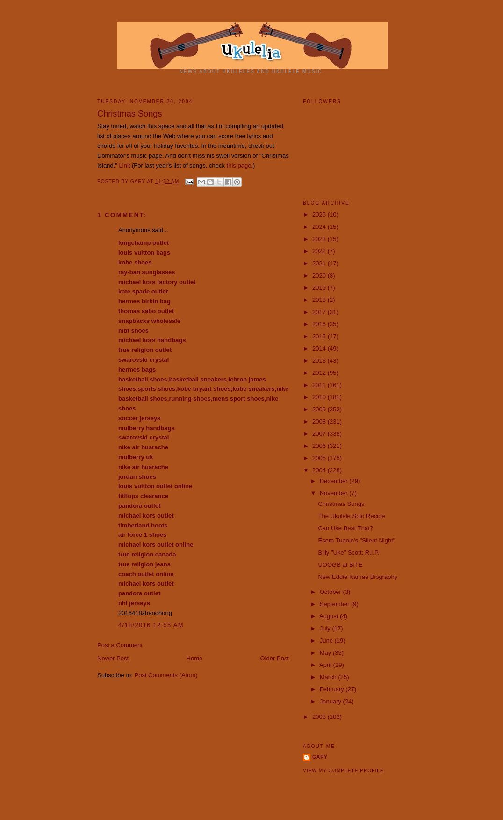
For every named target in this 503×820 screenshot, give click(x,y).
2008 (320, 421)
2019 (320, 287)
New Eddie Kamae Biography (357, 576)
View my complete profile (343, 770)
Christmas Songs (341, 503)
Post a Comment (120, 645)
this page (239, 165)
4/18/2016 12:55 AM (151, 625)
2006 (320, 445)
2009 (320, 409)
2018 (320, 299)
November (335, 493)
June (327, 640)
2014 (320, 348)
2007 (320, 433)
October (331, 591)
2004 (320, 470)
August (329, 616)
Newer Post (113, 658)
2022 (320, 251)
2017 (320, 311)
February (333, 689)
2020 (320, 275)
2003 (320, 716)
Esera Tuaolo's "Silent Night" (356, 540)
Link (124, 165)
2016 (320, 324)
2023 (320, 238)
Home (195, 658)
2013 (320, 360)
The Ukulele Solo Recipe (351, 516)
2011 (320, 384)
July (326, 628)
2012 (320, 372)
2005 (320, 457)
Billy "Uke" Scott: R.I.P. (348, 552)
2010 (320, 397)
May (326, 652)
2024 (320, 226)
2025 (320, 214)
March (329, 677)
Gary (138, 181)
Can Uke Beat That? (345, 528)
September (335, 604)
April (326, 664)
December (335, 480)
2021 (320, 263)
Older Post (274, 658)
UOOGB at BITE (340, 564)
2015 (320, 336)
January (331, 701)
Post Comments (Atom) (166, 675)
